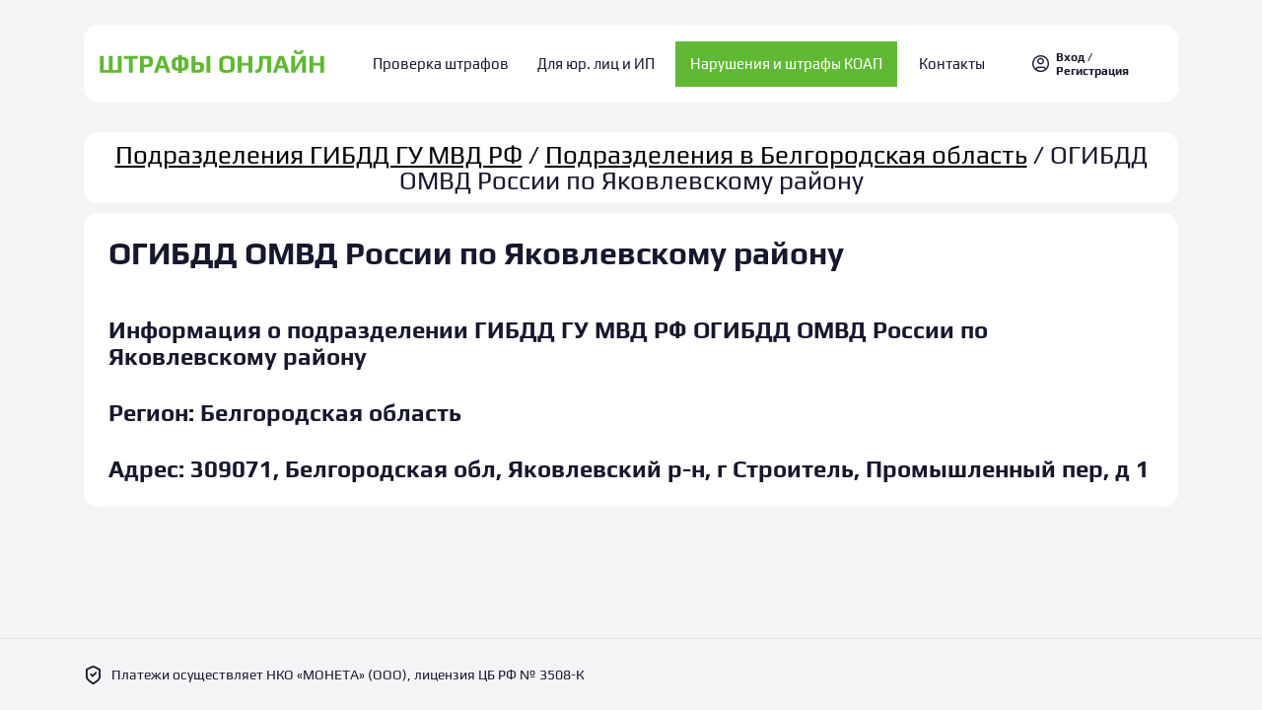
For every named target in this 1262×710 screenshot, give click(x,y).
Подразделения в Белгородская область (786, 146)
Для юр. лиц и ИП (596, 59)
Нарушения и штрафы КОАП (780, 59)
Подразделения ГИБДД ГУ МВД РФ (319, 146)
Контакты (939, 59)
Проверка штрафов (454, 59)
